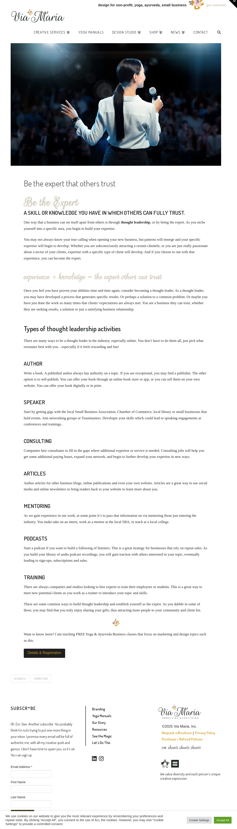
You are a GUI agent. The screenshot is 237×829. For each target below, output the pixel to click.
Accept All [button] (223, 820)
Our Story (99, 722)
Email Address (21, 767)
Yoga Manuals (101, 716)
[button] (233, 4)
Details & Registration (44, 653)
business (19, 678)
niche (201, 222)
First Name (18, 782)
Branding (98, 709)
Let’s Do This (101, 742)
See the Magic (102, 736)
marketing (41, 678)
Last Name (18, 797)
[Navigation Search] (219, 33)
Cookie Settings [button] (199, 820)
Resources (99, 729)
